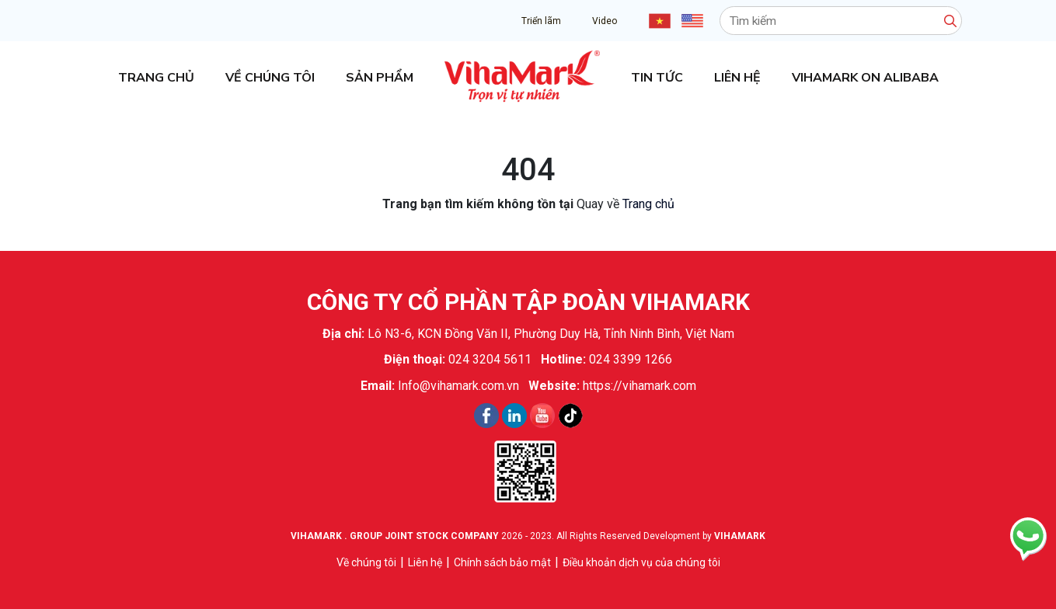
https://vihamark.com (639, 385)
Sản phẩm (379, 77)
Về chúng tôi (270, 77)
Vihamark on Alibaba (865, 77)
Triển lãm (541, 21)
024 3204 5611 (489, 359)
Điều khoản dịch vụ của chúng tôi (641, 562)
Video (604, 21)
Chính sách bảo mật (502, 562)
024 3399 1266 (630, 359)
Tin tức (657, 77)
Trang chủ (156, 77)
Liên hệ (737, 77)
